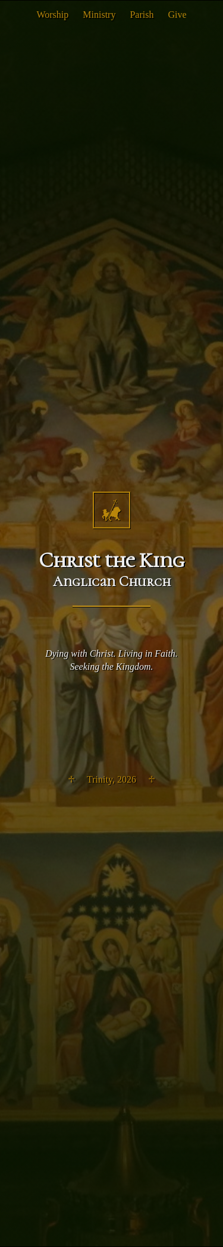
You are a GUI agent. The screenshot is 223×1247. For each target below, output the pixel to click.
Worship (52, 15)
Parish (141, 15)
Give (177, 15)
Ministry (99, 15)
